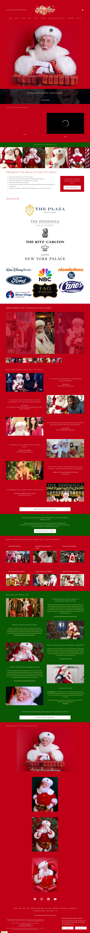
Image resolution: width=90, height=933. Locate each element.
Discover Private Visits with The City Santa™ (24, 635)
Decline (67, 928)
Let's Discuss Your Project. (65, 658)
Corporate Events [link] (72, 908)
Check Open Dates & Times (45, 531)
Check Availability (72, 187)
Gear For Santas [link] (50, 910)
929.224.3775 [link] (24, 10)
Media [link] (24, 18)
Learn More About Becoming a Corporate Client (65, 616)
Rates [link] (46, 908)
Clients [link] (36, 18)
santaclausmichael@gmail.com (36, 920)
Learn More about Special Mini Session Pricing (25, 680)
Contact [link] (17, 18)
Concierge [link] (71, 18)
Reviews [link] (43, 18)
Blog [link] (50, 908)
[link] (45, 9)
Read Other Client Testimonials (45, 509)
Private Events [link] (55, 908)
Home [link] (10, 18)
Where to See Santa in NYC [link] (56, 18)
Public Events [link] (63, 908)
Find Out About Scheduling (45, 717)
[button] (82, 9)
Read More (65, 703)
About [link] (30, 18)
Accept (81, 928)
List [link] (56, 910)
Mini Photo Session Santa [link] (39, 910)
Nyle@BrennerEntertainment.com (25, 925)
